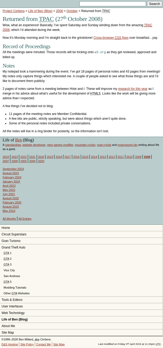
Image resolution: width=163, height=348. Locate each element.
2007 (6, 160)
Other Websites (17, 293)
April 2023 (9, 185)
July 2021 (9, 193)
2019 (50, 156)
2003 (41, 160)
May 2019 (9, 210)
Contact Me (43, 344)
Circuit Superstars (14, 234)
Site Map (8, 332)
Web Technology (13, 312)
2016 (76, 156)
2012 (112, 156)
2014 (94, 156)
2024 (6, 156)
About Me (8, 326)
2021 (32, 156)
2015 (85, 156)
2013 (103, 156)
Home (6, 227)
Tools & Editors (12, 299)
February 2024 (12, 177)
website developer (33, 144)
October (72, 11)
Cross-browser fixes (111, 38)
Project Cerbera (14, 11)
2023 (14, 156)
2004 (32, 160)
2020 (41, 156)
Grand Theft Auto (13, 247)
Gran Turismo (11, 240)
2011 (120, 156)
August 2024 (11, 172)
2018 (59, 156)
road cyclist (104, 144)
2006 (14, 160)
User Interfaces (12, 306)
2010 (129, 156)
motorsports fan (127, 144)
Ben (18, 139)
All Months (9, 218)
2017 (68, 156)
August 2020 (11, 198)
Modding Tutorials (15, 287)
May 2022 (9, 189)
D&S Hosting (10, 344)
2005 (23, 160)
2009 (138, 156)
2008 (59, 11)
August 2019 (11, 206)
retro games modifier (60, 144)
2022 (23, 156)
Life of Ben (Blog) (40, 11)
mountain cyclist (85, 144)
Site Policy (27, 344)
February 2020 (12, 202)
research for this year (133, 88)
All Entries (25, 218)
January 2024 (11, 181)
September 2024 (13, 168)
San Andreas (12, 275)
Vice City (9, 270)
